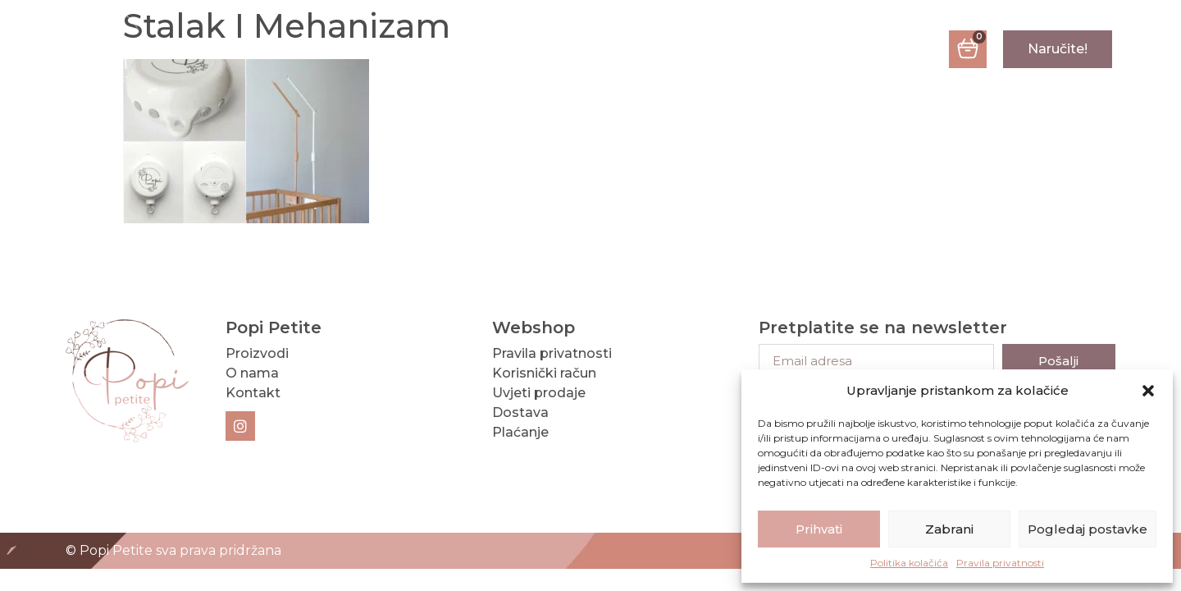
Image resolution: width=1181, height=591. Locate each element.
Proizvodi (423, 49)
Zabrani (949, 529)
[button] (1148, 391)
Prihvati (819, 529)
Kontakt (655, 49)
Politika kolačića (909, 563)
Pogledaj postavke (1087, 529)
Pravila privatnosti (1000, 563)
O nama (543, 49)
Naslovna (291, 49)
